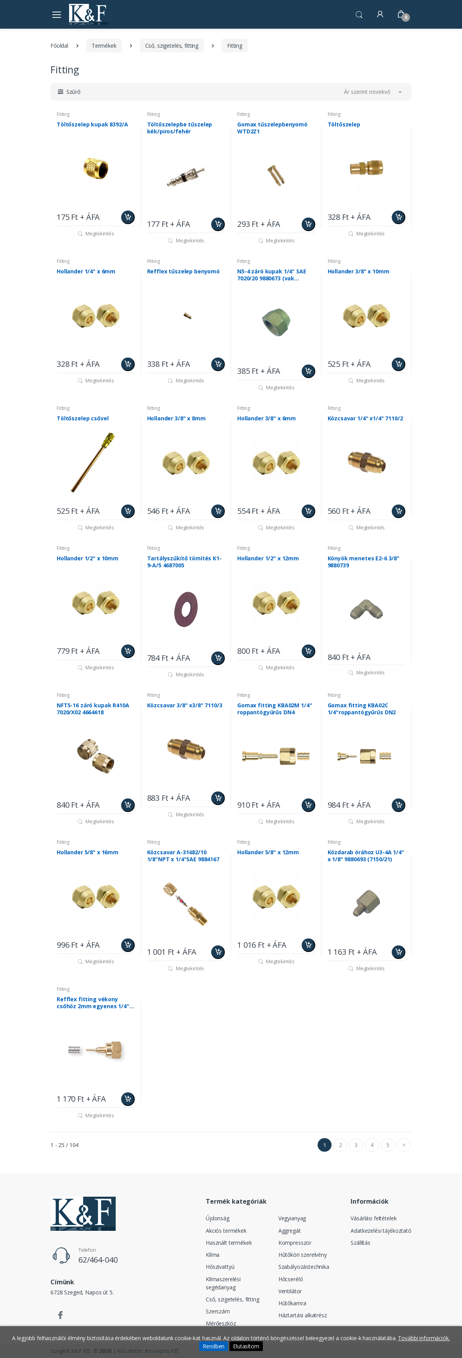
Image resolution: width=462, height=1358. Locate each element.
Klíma (212, 1254)
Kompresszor (294, 1242)
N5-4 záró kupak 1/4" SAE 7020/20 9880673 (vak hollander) (271, 275)
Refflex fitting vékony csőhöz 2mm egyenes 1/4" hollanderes (93, 1003)
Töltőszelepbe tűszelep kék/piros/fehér (179, 128)
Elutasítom (246, 1346)
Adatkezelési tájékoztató (381, 1230)
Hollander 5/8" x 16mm (87, 852)
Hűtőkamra (292, 1303)
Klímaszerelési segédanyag (223, 1283)
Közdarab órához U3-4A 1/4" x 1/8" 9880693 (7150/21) (366, 856)
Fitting (234, 45)
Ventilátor (290, 1291)
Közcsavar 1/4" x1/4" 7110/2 (365, 418)
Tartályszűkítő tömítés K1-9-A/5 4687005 (184, 562)
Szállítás (360, 1242)
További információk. (424, 1338)
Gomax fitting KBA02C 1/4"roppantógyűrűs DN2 (362, 709)
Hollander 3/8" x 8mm (176, 418)
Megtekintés (95, 233)
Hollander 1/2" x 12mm (268, 558)
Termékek (104, 45)
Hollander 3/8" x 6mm (266, 418)
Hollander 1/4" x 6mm (86, 271)
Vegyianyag (292, 1218)
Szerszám (218, 1311)
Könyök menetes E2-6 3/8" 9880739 (364, 562)
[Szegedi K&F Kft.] (89, 14)
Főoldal (59, 45)
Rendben (213, 1346)
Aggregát (289, 1230)
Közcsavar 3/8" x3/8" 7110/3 (184, 705)
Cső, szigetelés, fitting (172, 45)
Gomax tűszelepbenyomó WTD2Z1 (272, 128)
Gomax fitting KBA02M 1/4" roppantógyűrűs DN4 (274, 709)
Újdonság (217, 1218)
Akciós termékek (226, 1230)
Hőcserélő (290, 1279)
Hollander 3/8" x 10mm (358, 271)
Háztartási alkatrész (302, 1315)
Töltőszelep (344, 124)
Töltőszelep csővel (82, 418)
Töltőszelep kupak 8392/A (92, 124)
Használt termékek (229, 1242)
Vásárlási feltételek (373, 1218)
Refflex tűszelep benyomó (183, 271)
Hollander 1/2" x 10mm (87, 558)
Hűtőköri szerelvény (302, 1254)
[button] (359, 13)
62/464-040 (98, 1259)
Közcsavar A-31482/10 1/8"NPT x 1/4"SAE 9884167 (183, 856)
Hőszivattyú (220, 1266)
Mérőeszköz (221, 1323)
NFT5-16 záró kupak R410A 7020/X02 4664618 (93, 709)
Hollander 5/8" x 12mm (268, 852)
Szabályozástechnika (303, 1266)
